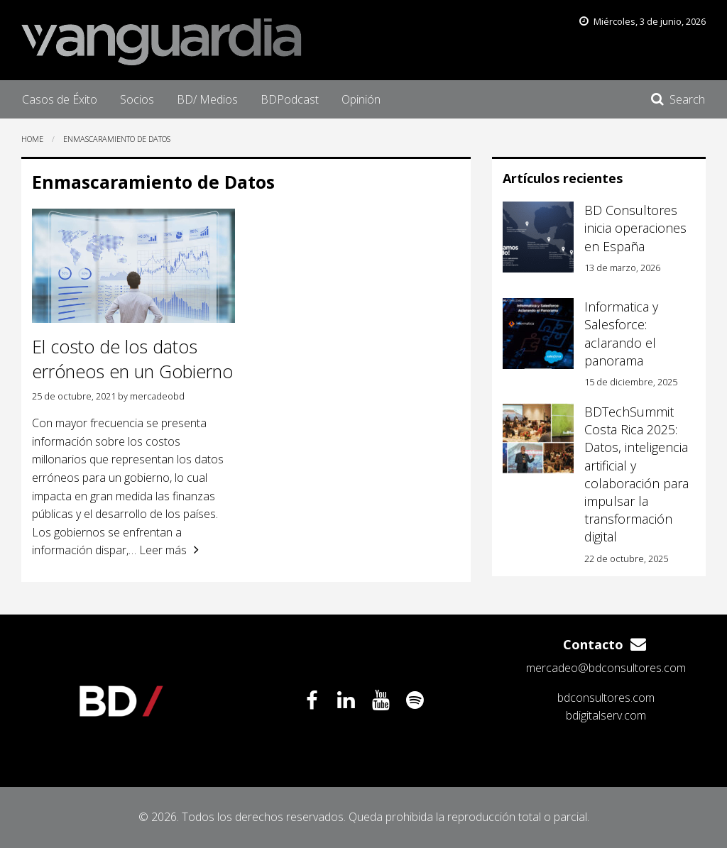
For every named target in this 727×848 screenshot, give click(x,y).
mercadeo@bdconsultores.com (606, 668)
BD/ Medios (207, 99)
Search (687, 99)
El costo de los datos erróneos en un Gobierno (132, 358)
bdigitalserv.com (606, 715)
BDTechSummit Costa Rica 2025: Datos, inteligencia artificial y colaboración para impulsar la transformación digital (636, 474)
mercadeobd (157, 396)
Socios (137, 99)
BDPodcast (290, 99)
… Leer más (158, 550)
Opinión (361, 99)
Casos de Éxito (59, 99)
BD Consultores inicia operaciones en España (635, 228)
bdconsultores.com (606, 697)
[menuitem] (60, 99)
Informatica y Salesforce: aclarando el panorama (621, 333)
